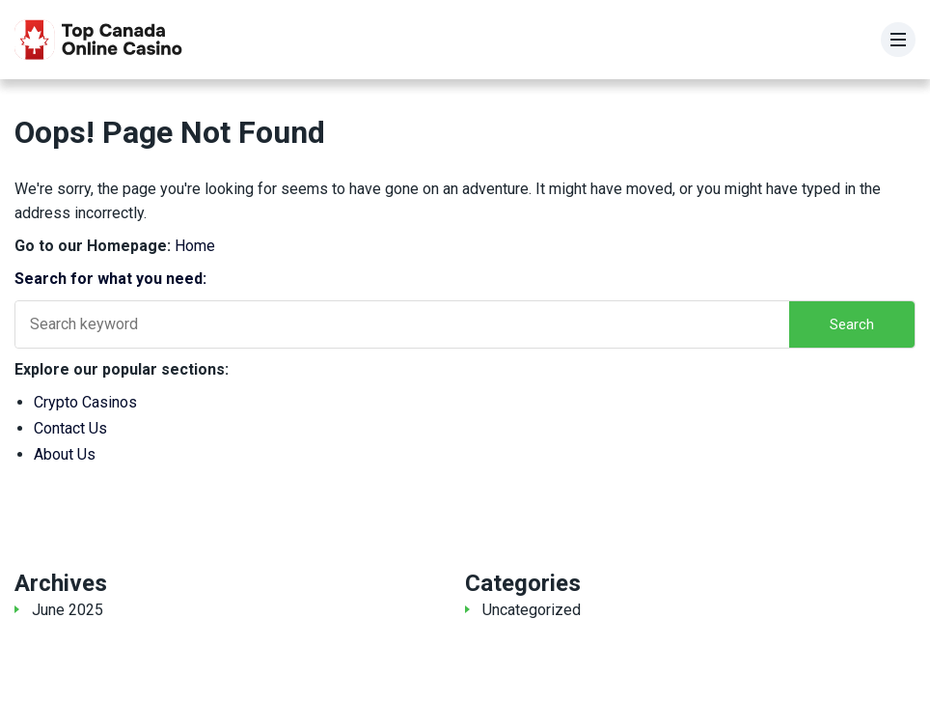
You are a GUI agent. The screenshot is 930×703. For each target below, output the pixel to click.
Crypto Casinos (85, 402)
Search (852, 324)
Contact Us (70, 428)
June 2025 (67, 610)
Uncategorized (531, 610)
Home (195, 246)
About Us (65, 454)
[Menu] (898, 39)
